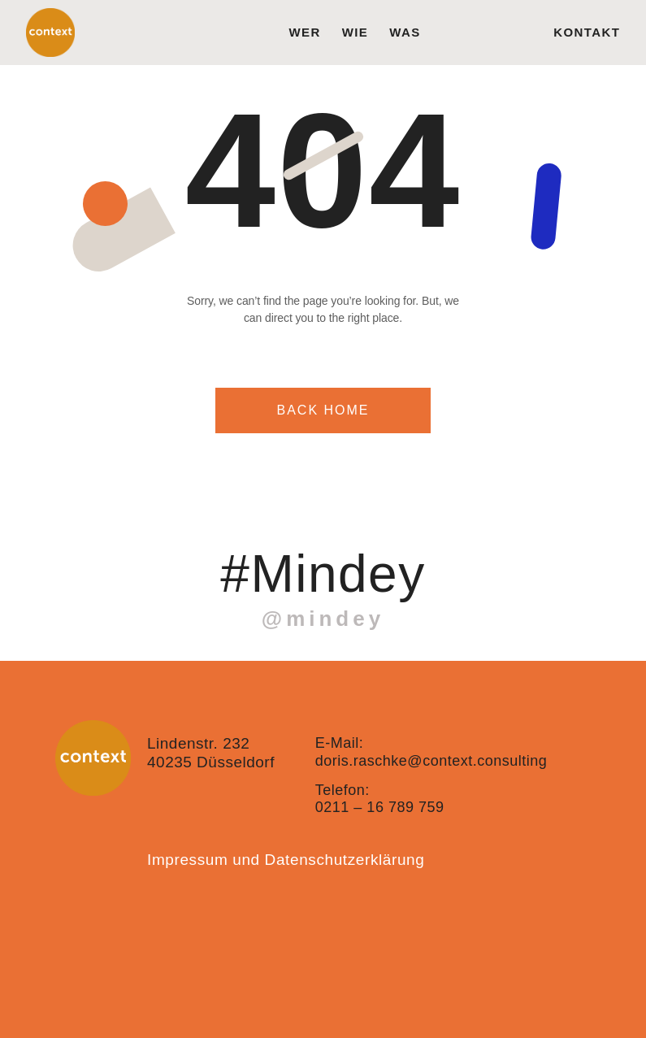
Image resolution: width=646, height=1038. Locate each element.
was (404, 32)
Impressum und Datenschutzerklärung (285, 859)
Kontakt (586, 32)
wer (304, 32)
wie (355, 32)
